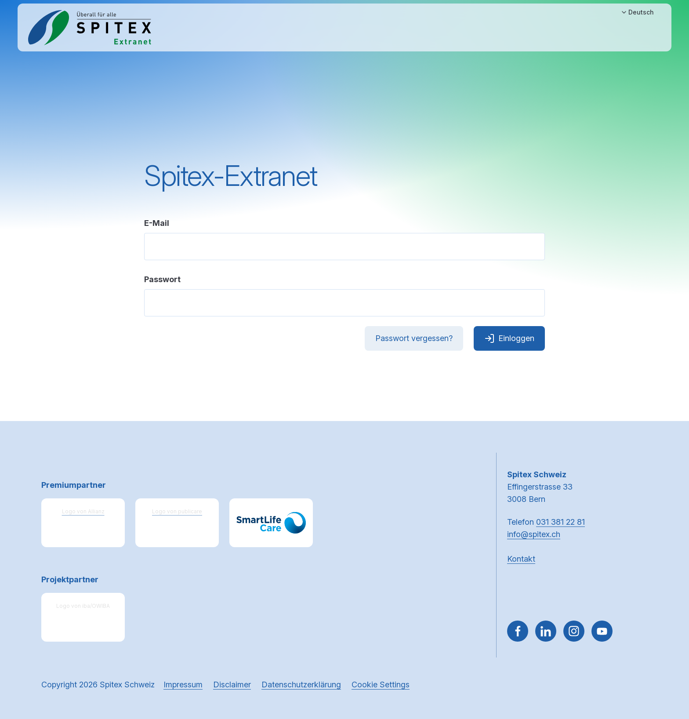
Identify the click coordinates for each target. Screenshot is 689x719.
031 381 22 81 (560, 522)
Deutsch (637, 12)
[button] (663, 663)
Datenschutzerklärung (301, 684)
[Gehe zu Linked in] (545, 631)
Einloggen (509, 338)
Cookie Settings (381, 684)
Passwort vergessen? (414, 338)
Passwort (162, 279)
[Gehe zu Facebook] (517, 631)
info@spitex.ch (533, 534)
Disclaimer (232, 684)
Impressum (183, 684)
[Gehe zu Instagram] (573, 631)
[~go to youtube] (602, 631)
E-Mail (156, 223)
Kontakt (521, 558)
